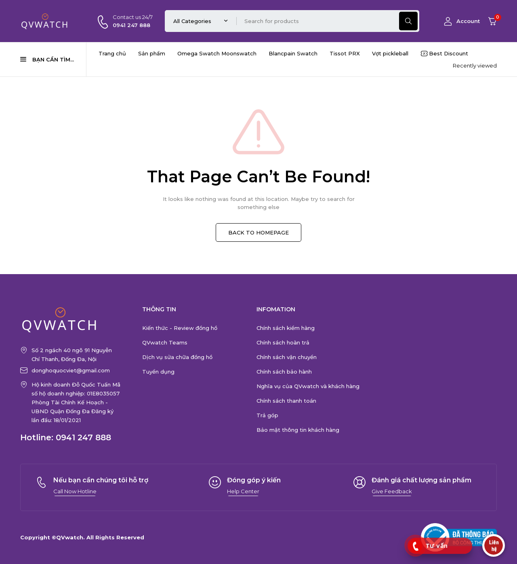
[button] (75, 491)
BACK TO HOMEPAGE (258, 232)
